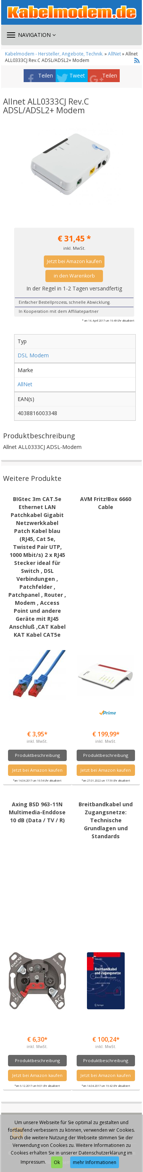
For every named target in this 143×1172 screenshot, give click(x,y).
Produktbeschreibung (37, 755)
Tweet (77, 75)
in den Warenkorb (74, 276)
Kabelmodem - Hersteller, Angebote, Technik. (54, 54)
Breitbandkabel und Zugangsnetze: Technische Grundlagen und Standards (106, 820)
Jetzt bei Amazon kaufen (74, 261)
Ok (57, 1162)
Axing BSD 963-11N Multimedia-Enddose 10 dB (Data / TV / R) (37, 812)
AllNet (114, 54)
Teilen (45, 75)
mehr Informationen (94, 1162)
